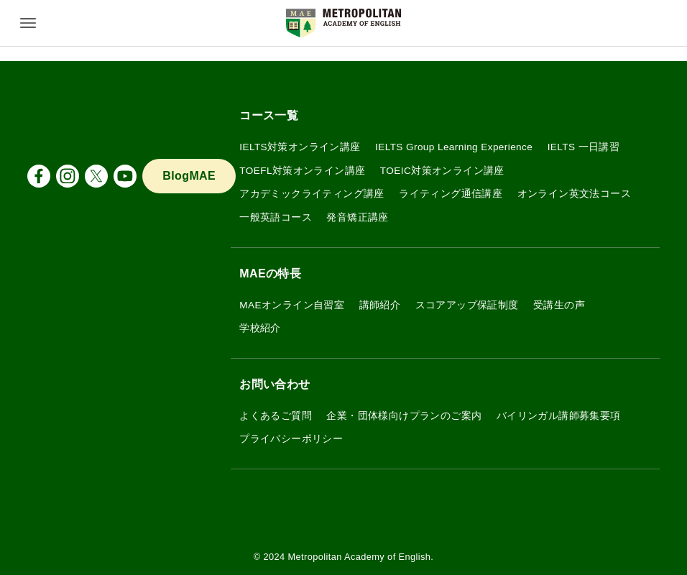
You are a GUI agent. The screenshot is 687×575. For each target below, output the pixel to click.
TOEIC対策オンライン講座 (442, 170)
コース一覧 (268, 115)
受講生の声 (559, 305)
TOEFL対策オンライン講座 (302, 170)
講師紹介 (380, 305)
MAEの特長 (270, 273)
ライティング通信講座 (450, 193)
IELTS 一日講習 (584, 147)
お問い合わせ (274, 384)
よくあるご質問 (275, 415)
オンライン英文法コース (574, 193)
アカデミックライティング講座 (311, 193)
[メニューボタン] (28, 23)
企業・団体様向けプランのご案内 (403, 415)
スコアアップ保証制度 (467, 305)
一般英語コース (275, 217)
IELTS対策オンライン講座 (299, 147)
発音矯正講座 (357, 217)
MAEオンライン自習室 (291, 305)
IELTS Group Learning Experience (453, 147)
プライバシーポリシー (291, 438)
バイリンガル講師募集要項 (559, 415)
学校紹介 (260, 328)
